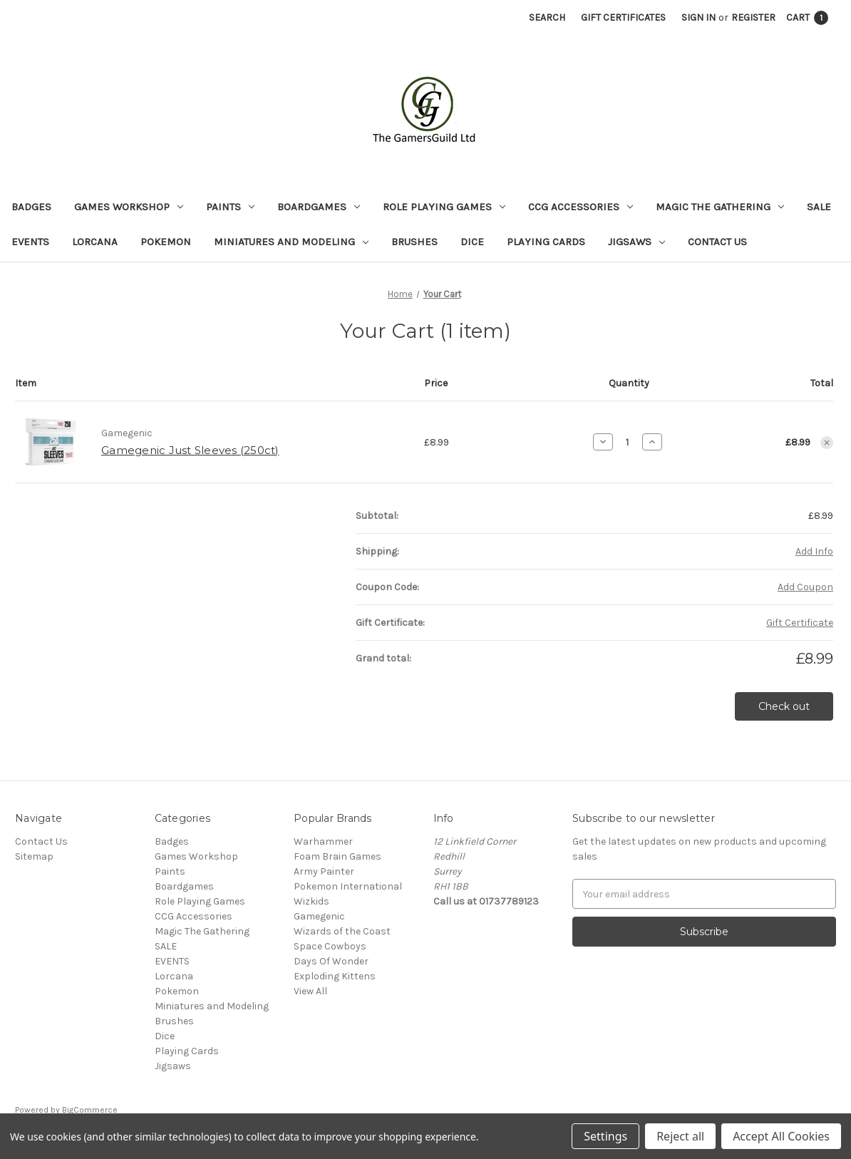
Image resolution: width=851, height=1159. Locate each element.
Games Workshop (128, 206)
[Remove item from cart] (826, 442)
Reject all (680, 1136)
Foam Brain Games (337, 856)
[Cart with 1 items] (807, 17)
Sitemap (34, 856)
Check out (784, 706)
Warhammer (323, 841)
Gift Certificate (799, 623)
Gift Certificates (623, 17)
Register (753, 17)
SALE (819, 206)
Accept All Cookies (781, 1136)
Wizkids (311, 901)
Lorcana (95, 241)
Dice (472, 241)
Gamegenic (319, 916)
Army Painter (324, 871)
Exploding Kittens (335, 976)
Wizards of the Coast (342, 931)
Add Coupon (805, 587)
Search (547, 17)
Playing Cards (546, 241)
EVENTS (30, 241)
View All (310, 991)
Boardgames (318, 206)
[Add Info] (814, 551)
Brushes (414, 241)
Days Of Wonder (331, 961)
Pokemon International (348, 886)
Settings (605, 1136)
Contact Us (717, 241)
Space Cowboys (330, 946)
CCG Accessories (580, 206)
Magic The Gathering (720, 206)
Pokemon (165, 241)
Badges (31, 206)
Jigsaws (636, 241)
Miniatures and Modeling (291, 241)
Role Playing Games (444, 206)
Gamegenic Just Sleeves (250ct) (190, 450)
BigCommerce (90, 1110)
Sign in (698, 17)
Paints (230, 206)
